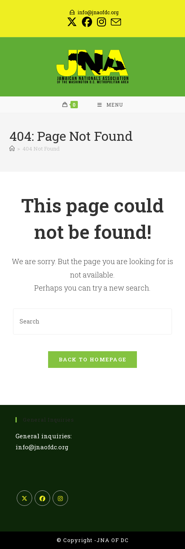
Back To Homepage (93, 359)
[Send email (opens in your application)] (114, 22)
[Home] (12, 148)
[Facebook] (42, 498)
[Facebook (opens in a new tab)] (87, 22)
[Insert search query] (92, 321)
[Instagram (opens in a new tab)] (101, 22)
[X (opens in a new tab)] (71, 22)
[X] (24, 498)
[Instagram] (60, 498)
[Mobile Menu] (110, 104)
